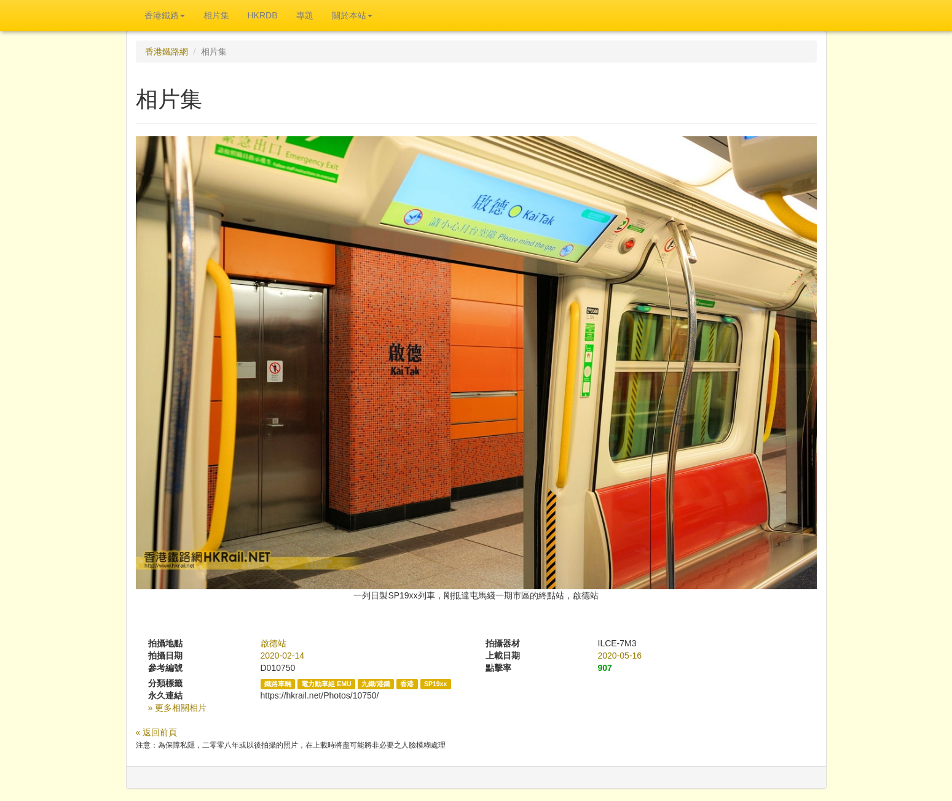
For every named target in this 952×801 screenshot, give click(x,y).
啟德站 (273, 643)
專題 (304, 15)
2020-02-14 (283, 655)
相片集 (216, 15)
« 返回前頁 (157, 732)
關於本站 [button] (352, 15)
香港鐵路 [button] (164, 15)
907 (605, 668)
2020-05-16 (620, 655)
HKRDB (263, 15)
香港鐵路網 (166, 51)
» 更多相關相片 (177, 708)
